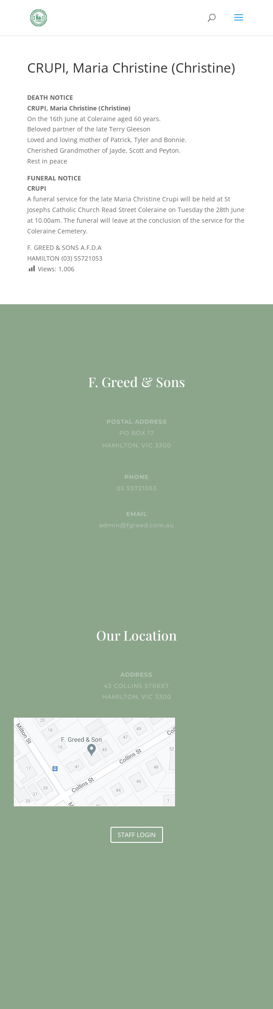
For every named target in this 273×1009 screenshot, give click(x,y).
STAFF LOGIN (137, 834)
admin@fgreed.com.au (136, 524)
